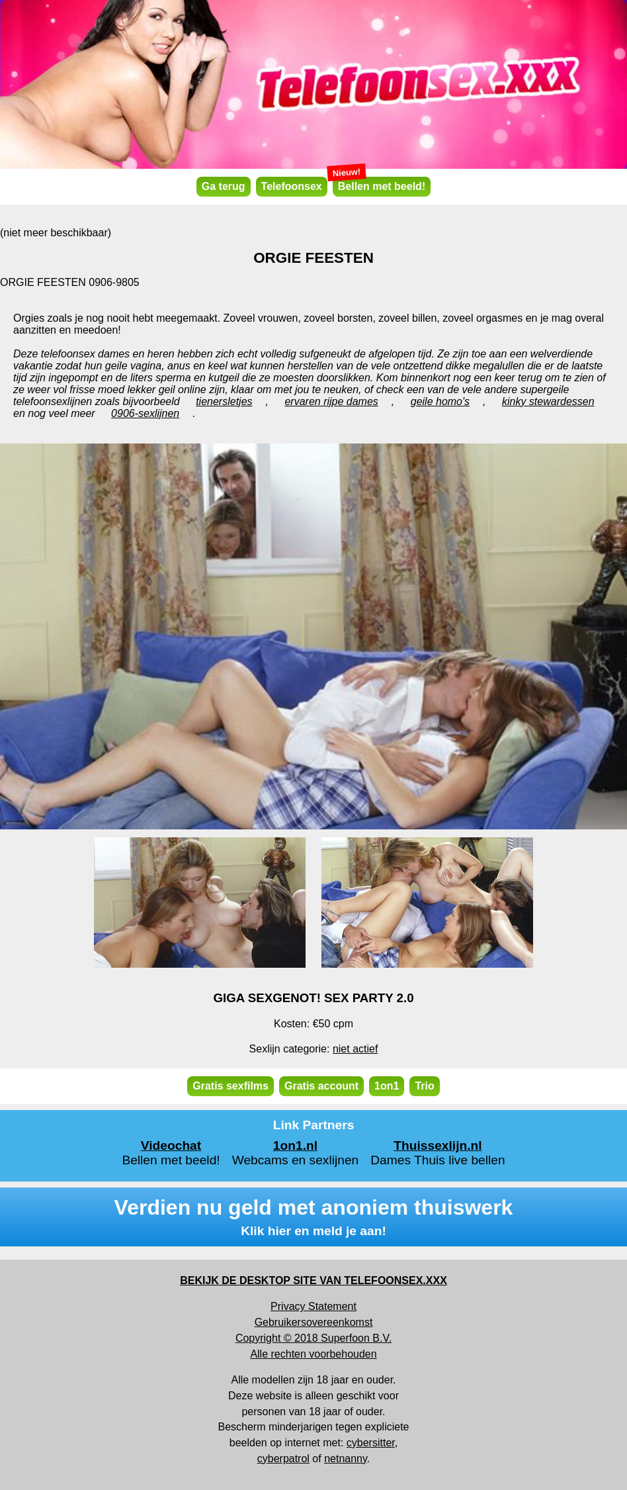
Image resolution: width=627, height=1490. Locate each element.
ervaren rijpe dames (331, 401)
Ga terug (223, 186)
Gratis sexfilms (230, 1086)
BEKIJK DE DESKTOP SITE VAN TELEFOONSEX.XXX (313, 1280)
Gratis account (321, 1086)
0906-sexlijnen (145, 413)
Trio (424, 1086)
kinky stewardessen (548, 401)
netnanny (345, 1458)
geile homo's (440, 401)
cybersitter (371, 1442)
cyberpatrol (283, 1458)
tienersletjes (224, 401)
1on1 (386, 1086)
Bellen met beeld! (379, 184)
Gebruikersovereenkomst (314, 1322)
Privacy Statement (313, 1306)
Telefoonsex (291, 186)
